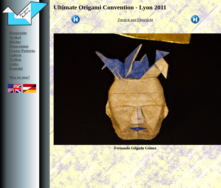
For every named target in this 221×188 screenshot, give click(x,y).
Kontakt (16, 68)
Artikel (15, 37)
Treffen (15, 59)
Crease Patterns (22, 51)
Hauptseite (18, 33)
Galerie (15, 55)
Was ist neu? (19, 77)
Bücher (15, 42)
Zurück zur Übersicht (135, 20)
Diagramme (19, 46)
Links (14, 64)
